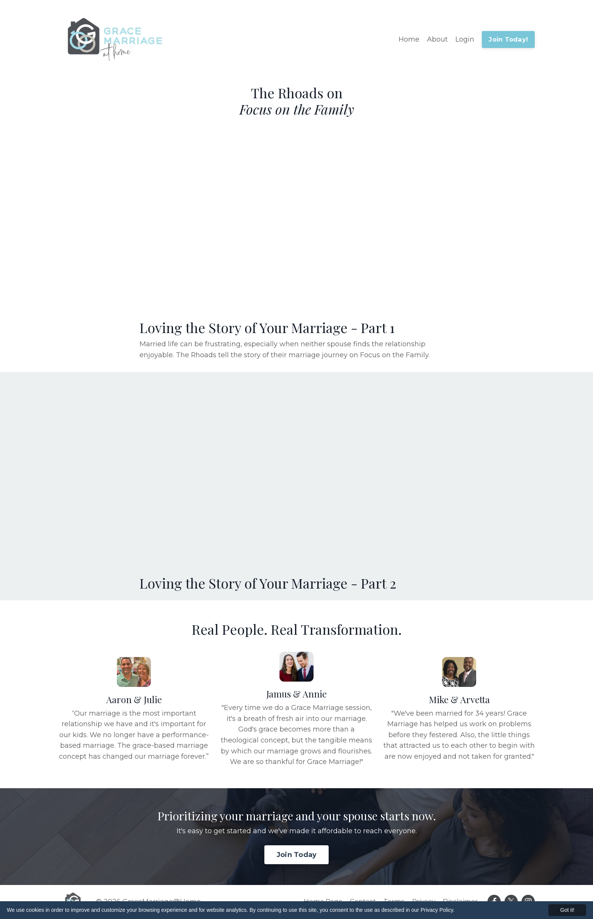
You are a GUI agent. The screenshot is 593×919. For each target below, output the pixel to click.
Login (464, 39)
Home (409, 39)
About (437, 39)
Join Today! (508, 39)
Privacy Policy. (438, 910)
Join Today (296, 855)
